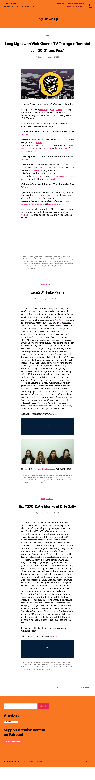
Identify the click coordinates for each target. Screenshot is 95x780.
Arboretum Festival (42, 483)
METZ (54, 487)
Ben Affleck (60, 483)
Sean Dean (33, 273)
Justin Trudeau (66, 485)
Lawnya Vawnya (28, 487)
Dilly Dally (55, 540)
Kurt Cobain (46, 679)
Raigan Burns (53, 203)
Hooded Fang (37, 159)
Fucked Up (57, 156)
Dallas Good (68, 264)
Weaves (43, 150)
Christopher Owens (40, 677)
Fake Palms (60, 327)
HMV (59, 485)
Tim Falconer (40, 183)
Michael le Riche (62, 487)
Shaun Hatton (46, 273)
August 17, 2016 (53, 527)
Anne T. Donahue (59, 211)
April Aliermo (40, 264)
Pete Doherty (67, 679)
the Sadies (35, 178)
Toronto (49, 489)
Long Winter (58, 117)
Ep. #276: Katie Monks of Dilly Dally (47, 517)
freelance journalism (74, 6)
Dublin (61, 677)
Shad (69, 147)
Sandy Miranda (42, 156)
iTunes (54, 421)
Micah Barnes (64, 183)
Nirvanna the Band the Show (34, 211)
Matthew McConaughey (43, 487)
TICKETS (25, 142)
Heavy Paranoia (51, 485)
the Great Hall (59, 123)
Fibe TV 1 (43, 117)
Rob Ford (26, 489)
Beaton (52, 483)
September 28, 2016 (54, 306)
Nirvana (59, 679)
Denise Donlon (27, 156)
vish (41, 64)
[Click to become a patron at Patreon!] (26, 755)
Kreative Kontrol (12, 4)
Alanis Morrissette (29, 483)
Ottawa (71, 487)
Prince (30, 681)
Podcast (51, 292)
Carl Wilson (60, 147)
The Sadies (65, 273)
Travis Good (34, 275)
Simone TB (34, 489)
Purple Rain (37, 681)
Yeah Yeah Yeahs (48, 683)
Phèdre (47, 159)
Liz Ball (53, 679)
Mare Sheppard (39, 203)
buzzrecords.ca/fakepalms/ (46, 476)
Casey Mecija (60, 186)
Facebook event (28, 222)
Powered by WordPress (34, 775)
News (47, 36)
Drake (57, 677)
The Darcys (42, 489)
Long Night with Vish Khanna (32, 268)
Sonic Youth (52, 681)
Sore (59, 681)
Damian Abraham (29, 186)
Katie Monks (37, 679)
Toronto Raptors (36, 683)
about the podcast (64, 4)
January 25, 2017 (54, 64)
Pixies (25, 681)
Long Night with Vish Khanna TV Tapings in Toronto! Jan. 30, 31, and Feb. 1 (47, 50)
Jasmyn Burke (69, 266)
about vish (78, 4)
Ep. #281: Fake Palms (47, 299)
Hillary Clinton (28, 679)
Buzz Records (28, 677)
